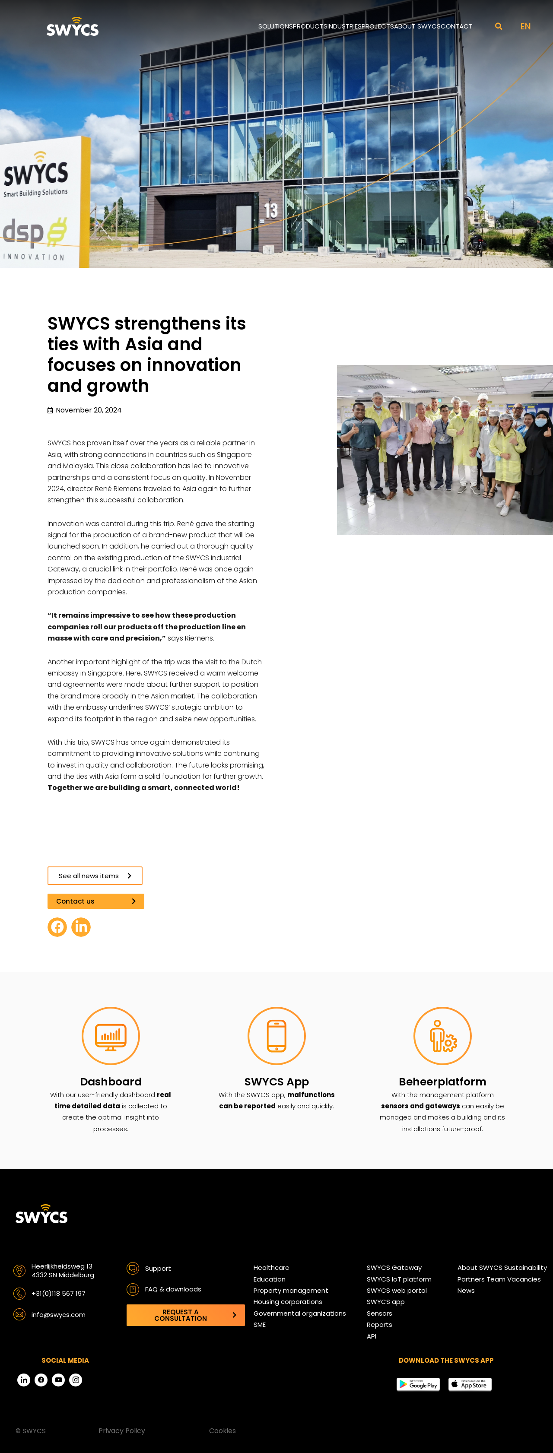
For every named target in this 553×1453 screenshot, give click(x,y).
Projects (378, 26)
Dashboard (111, 1081)
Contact (457, 26)
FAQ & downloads (173, 1289)
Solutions (275, 26)
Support (158, 1268)
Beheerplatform (442, 1081)
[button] (498, 26)
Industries (344, 26)
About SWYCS (417, 26)
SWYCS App (277, 1081)
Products (310, 26)
